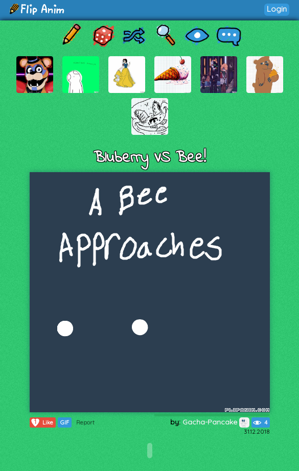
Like (41, 422)
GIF (64, 422)
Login (277, 9)
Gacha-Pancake (215, 422)
